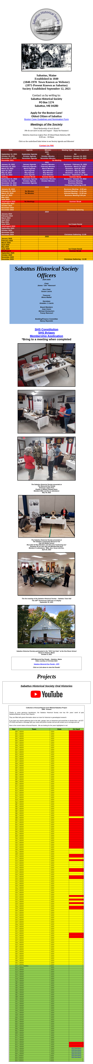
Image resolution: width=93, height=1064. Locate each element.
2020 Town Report (76, 1053)
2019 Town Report (76, 1052)
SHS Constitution (46, 329)
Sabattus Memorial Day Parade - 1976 (46, 664)
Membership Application (46, 336)
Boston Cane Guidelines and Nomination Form (46, 119)
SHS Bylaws (46, 332)
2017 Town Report (76, 1048)
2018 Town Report (76, 1050)
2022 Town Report (76, 1055)
